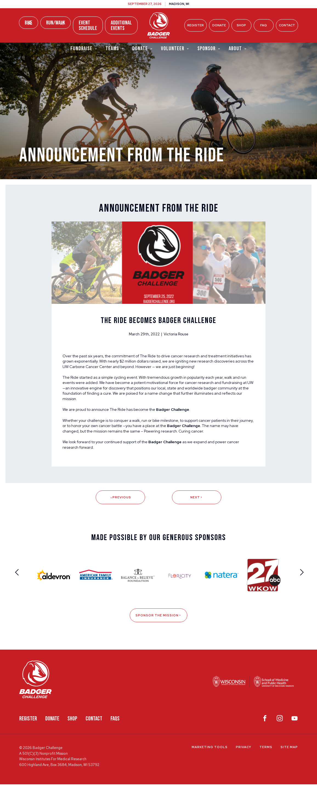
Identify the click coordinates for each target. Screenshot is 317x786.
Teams (115, 49)
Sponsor (208, 49)
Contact (287, 25)
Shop (241, 25)
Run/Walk (55, 22)
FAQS (115, 720)
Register (195, 25)
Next (196, 499)
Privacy (243, 749)
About (238, 49)
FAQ (263, 25)
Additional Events (121, 25)
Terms (265, 749)
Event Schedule (88, 25)
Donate (219, 25)
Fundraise (83, 49)
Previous (120, 499)
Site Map (289, 749)
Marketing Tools (210, 749)
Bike (28, 22)
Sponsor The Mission (158, 617)
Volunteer (175, 49)
